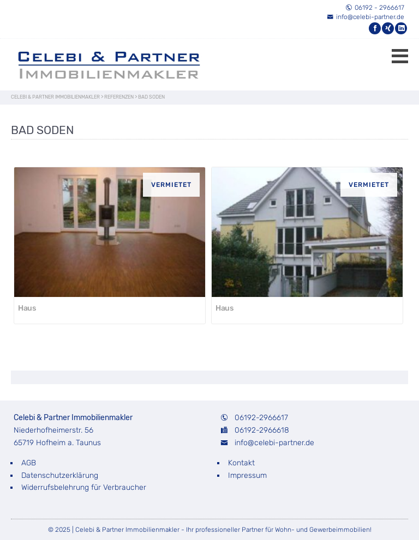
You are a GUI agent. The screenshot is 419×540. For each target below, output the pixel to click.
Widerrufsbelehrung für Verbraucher (83, 487)
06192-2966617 (261, 417)
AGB (28, 463)
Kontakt (241, 463)
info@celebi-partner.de (365, 17)
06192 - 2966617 (374, 7)
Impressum (247, 475)
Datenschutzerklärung (59, 475)
